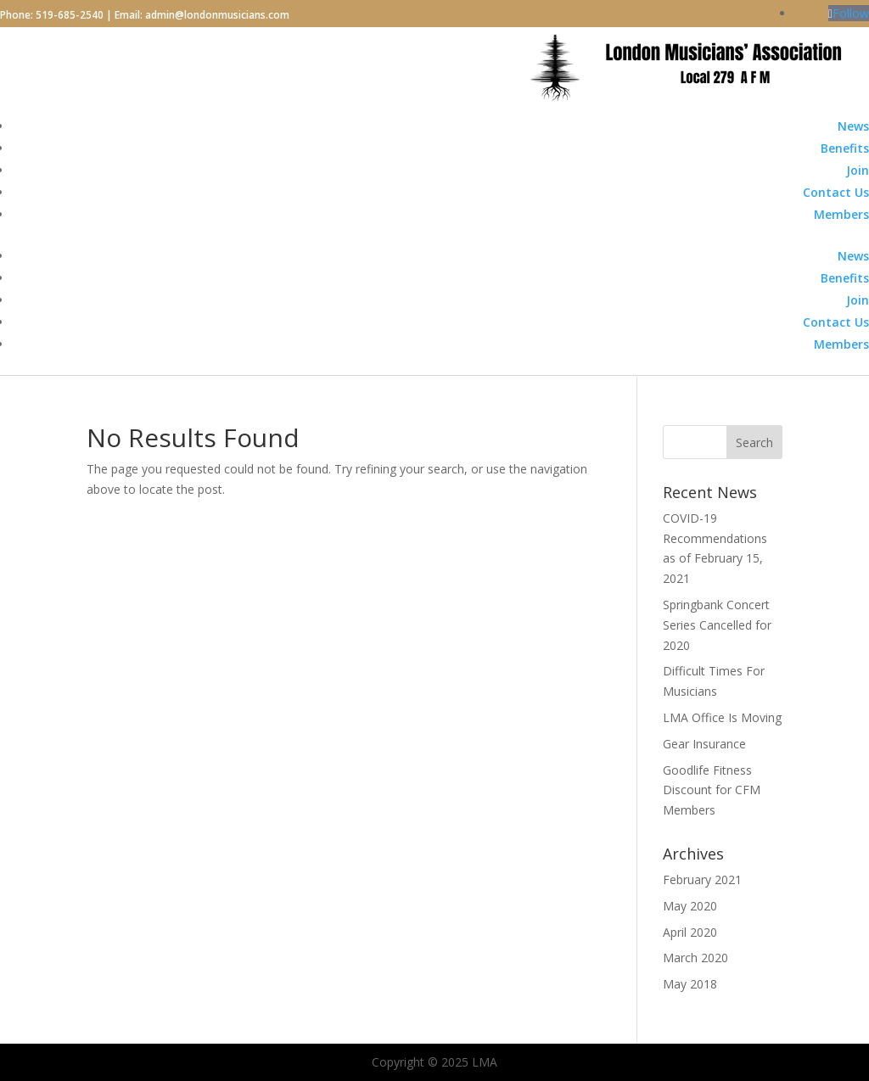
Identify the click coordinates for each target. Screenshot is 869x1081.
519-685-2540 (70, 15)
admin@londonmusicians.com (217, 15)
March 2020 (695, 957)
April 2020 (690, 932)
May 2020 (690, 906)
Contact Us (836, 192)
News (853, 126)
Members (841, 214)
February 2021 (702, 879)
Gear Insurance (704, 744)
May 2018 (690, 984)
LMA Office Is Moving (722, 717)
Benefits (845, 148)
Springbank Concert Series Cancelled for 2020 (717, 625)
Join (857, 170)
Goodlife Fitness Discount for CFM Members (711, 790)
